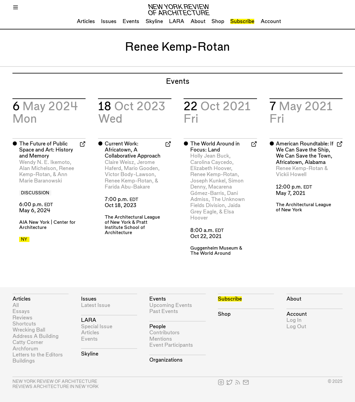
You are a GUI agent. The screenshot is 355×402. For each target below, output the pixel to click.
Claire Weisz (119, 162)
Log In (294, 320)
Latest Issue (95, 305)
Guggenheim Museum (214, 248)
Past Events (163, 311)
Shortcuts (24, 323)
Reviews (22, 317)
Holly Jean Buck (209, 155)
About (198, 21)
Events (131, 21)
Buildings (23, 360)
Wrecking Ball (28, 329)
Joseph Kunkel (207, 180)
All (15, 305)
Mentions (160, 339)
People (157, 326)
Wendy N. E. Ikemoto (44, 162)
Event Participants (171, 345)
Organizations (166, 360)
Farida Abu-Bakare (127, 186)
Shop (217, 21)
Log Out (296, 326)
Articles (86, 21)
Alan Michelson (37, 168)
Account (271, 21)
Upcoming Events (170, 305)
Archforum (25, 348)
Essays (21, 311)
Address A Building (35, 336)
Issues (109, 21)
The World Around (210, 253)
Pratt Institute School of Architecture (126, 227)
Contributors (164, 332)
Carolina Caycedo (211, 162)
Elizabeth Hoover (210, 168)
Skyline (154, 21)
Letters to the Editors (37, 354)
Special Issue (96, 326)
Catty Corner (27, 342)
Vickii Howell (291, 174)
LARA (176, 21)
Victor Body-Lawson (129, 174)
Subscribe (242, 21)
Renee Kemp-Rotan (128, 180)
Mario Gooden (141, 168)
